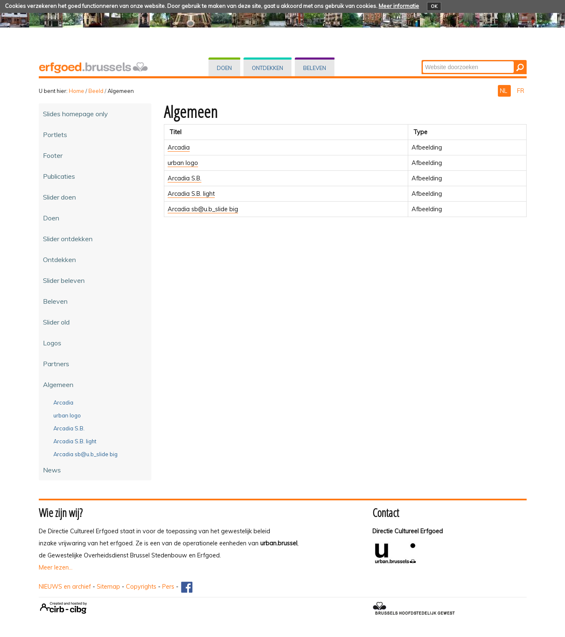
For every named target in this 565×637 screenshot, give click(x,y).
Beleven (314, 68)
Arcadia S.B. (184, 178)
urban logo (183, 163)
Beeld (95, 90)
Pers (168, 586)
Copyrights (141, 586)
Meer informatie (399, 5)
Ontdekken (267, 68)
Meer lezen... (56, 567)
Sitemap (108, 586)
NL (504, 91)
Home (76, 90)
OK (434, 6)
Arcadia (179, 147)
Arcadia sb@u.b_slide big (203, 209)
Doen (224, 68)
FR (520, 91)
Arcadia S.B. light (191, 193)
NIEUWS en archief (65, 586)
